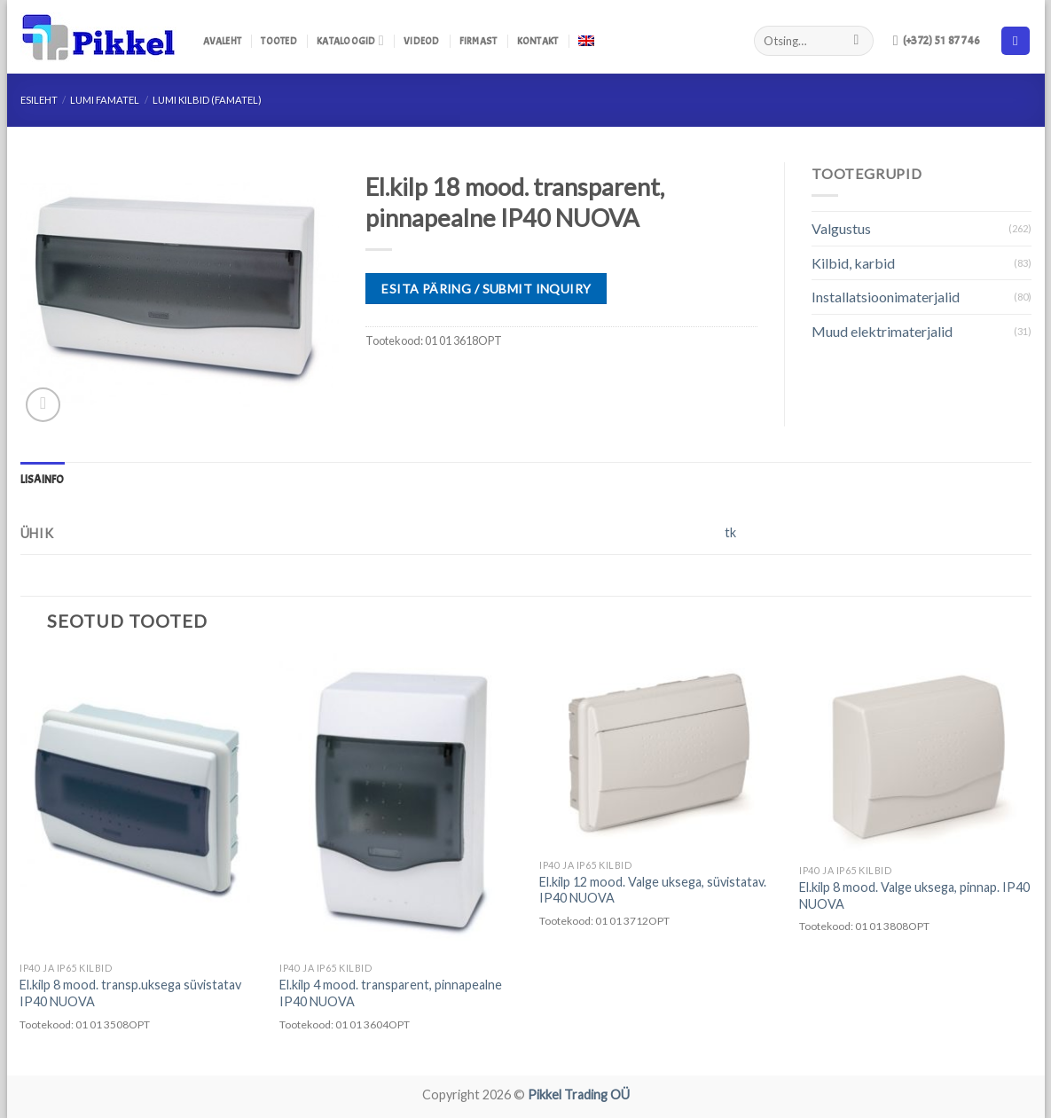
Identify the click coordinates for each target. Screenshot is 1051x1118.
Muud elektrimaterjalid (882, 331)
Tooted (278, 41)
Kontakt (538, 41)
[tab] (42, 479)
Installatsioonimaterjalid (886, 296)
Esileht (39, 100)
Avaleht (222, 41)
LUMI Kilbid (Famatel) (207, 100)
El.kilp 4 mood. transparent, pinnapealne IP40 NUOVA (390, 993)
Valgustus (841, 228)
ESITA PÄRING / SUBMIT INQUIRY (486, 288)
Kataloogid (350, 40)
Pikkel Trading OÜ (579, 1094)
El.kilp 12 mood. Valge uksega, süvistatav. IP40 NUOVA (652, 890)
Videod (421, 41)
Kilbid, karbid (853, 262)
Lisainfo (42, 480)
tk (730, 532)
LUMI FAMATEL (104, 100)
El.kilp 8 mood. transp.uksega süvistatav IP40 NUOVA (130, 993)
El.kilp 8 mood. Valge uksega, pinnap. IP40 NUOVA (914, 895)
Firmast (478, 41)
